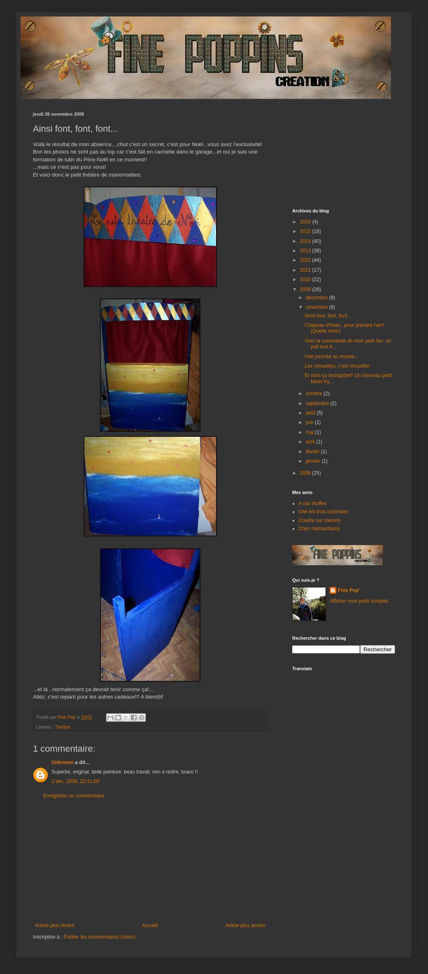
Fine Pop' (349, 590)
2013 (306, 251)
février (313, 451)
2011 (306, 270)
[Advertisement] (150, 860)
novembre (317, 307)
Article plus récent (54, 925)
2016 (306, 222)
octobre (314, 393)
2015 (306, 231)
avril (311, 442)
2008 (306, 473)
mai (310, 432)
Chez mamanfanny (319, 528)
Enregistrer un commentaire (73, 796)
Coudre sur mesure (319, 520)
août (311, 413)
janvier (314, 461)
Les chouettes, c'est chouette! (337, 366)
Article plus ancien (245, 925)
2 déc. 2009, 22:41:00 (75, 781)
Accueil (150, 925)
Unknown (62, 762)
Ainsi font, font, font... (328, 316)
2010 (306, 279)
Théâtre (62, 727)
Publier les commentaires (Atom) (99, 937)
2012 (306, 260)
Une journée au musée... (331, 356)
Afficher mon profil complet (359, 601)
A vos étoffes (312, 503)
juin (310, 422)
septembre (318, 403)
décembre (317, 298)
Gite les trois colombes (323, 512)
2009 (306, 289)
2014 (306, 241)
